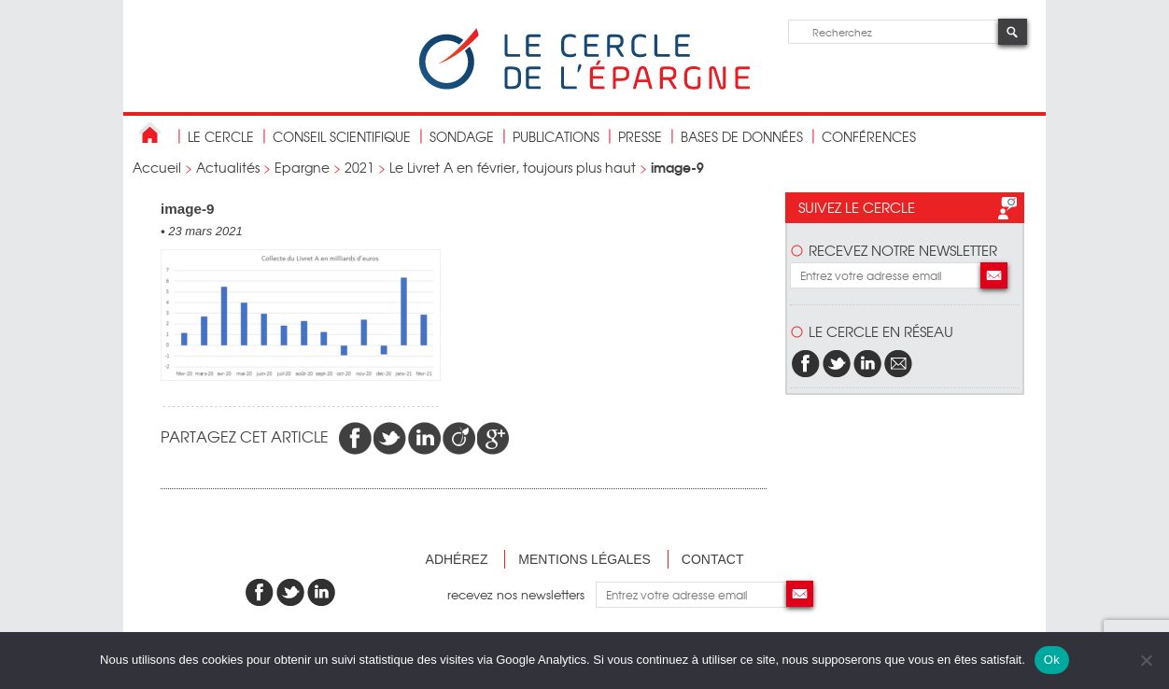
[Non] (1145, 660)
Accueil (157, 167)
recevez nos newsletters (521, 594)
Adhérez (457, 559)
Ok (1052, 660)
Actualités (228, 167)
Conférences (869, 136)
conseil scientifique (342, 136)
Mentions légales (584, 559)
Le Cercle (221, 136)
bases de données (742, 136)
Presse (640, 136)
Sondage (462, 136)
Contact (713, 559)
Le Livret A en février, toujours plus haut (512, 167)
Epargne (302, 167)
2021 (359, 167)
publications (556, 136)
